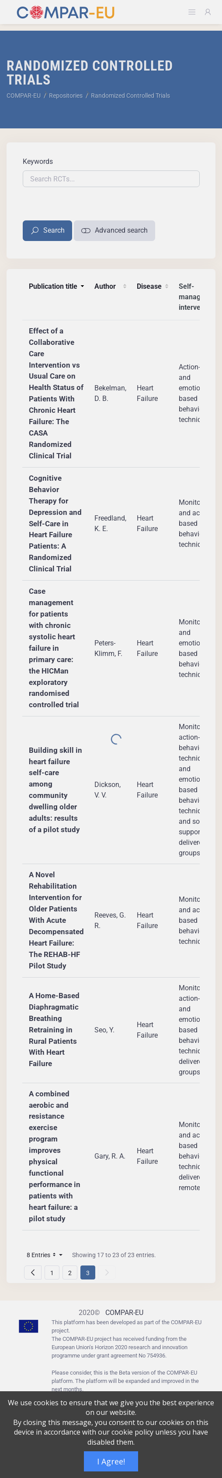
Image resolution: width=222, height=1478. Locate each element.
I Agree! (111, 1461)
